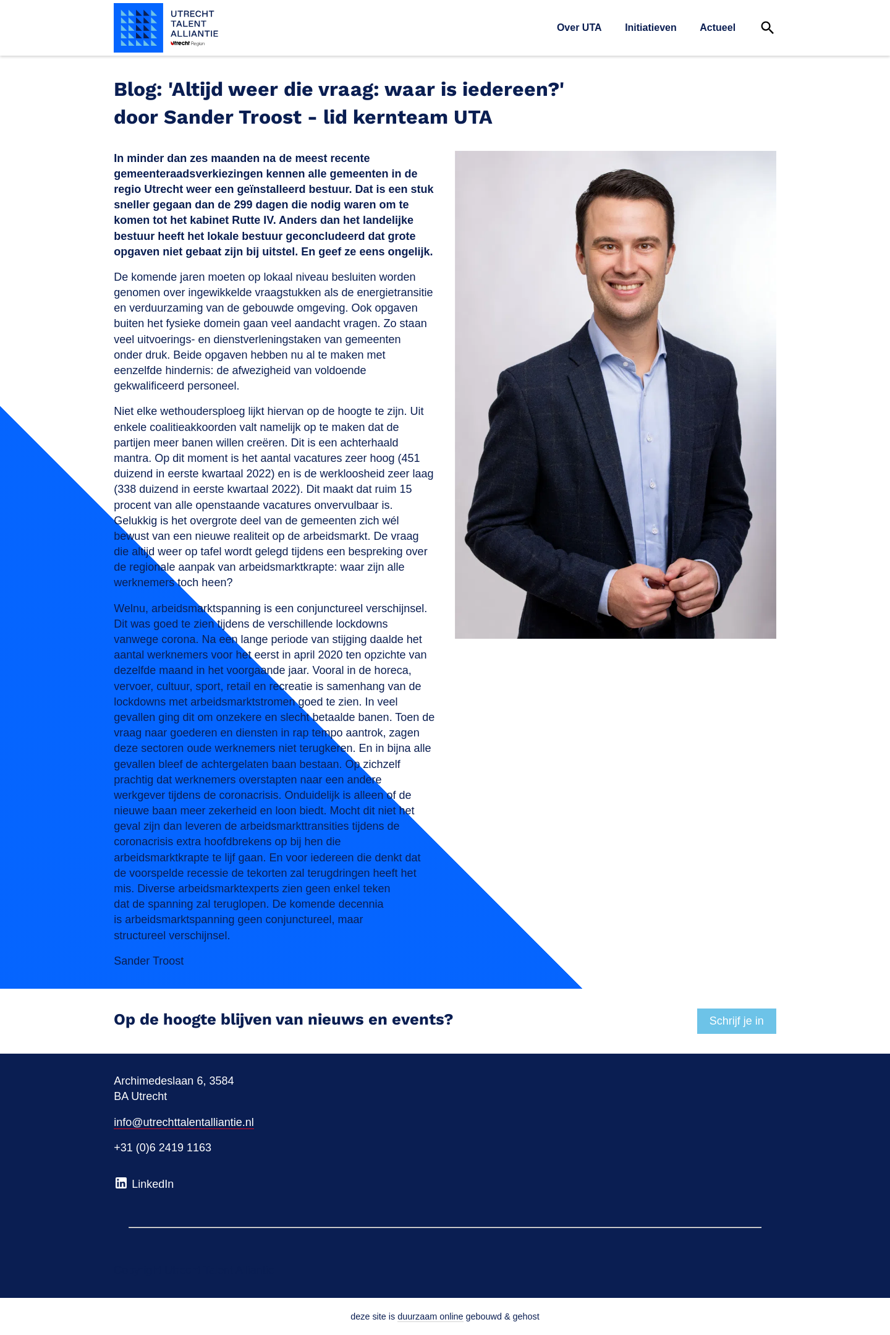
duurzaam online (430, 1316)
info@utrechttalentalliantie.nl (183, 1122)
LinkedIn (144, 1182)
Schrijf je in (737, 1021)
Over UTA (579, 27)
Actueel (717, 27)
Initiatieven (651, 27)
